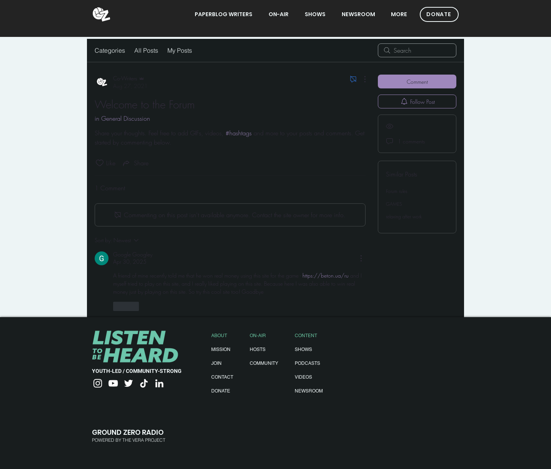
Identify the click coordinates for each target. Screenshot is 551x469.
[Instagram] (98, 383)
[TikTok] (144, 383)
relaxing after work (404, 216)
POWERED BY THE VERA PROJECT (128, 440)
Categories (110, 50)
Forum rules (396, 191)
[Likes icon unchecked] (100, 163)
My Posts (179, 50)
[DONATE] (439, 14)
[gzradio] (101, 14)
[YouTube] (113, 383)
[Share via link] (135, 163)
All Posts (146, 50)
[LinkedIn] (159, 383)
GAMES (394, 204)
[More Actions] (361, 79)
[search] (417, 50)
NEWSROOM (309, 391)
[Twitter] (128, 383)
